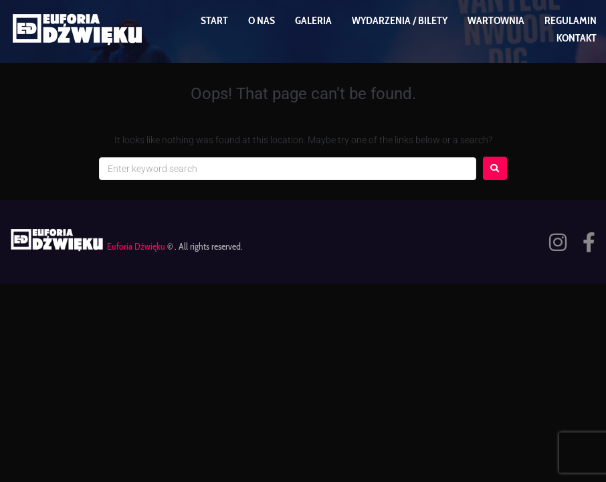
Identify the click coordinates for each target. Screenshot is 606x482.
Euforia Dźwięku (136, 246)
